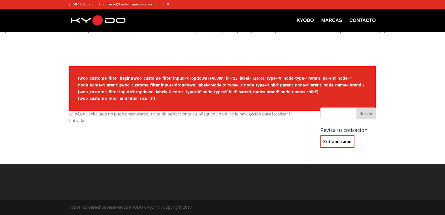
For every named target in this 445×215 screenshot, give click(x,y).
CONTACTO (362, 20)
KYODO (305, 20)
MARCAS (331, 20)
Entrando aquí (337, 141)
